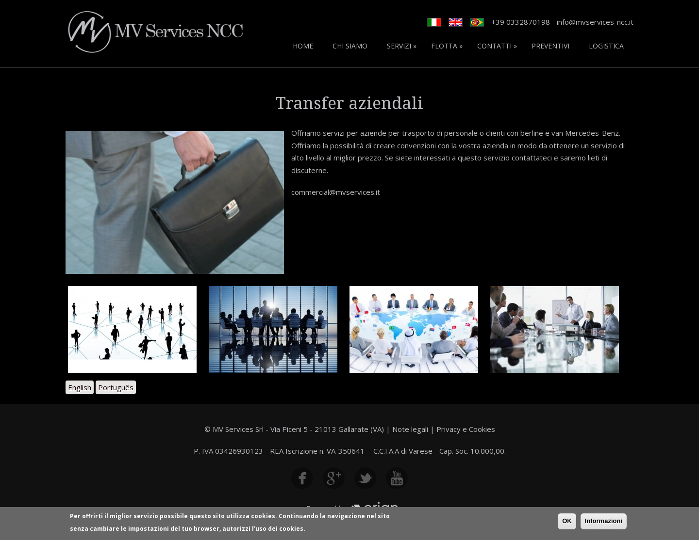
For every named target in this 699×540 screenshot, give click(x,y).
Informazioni (603, 522)
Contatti (497, 45)
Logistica (606, 45)
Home (303, 45)
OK (567, 522)
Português (115, 387)
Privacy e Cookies (465, 429)
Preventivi (550, 45)
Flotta (447, 45)
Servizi (401, 45)
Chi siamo (350, 45)
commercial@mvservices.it (335, 192)
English (79, 387)
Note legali (410, 429)
